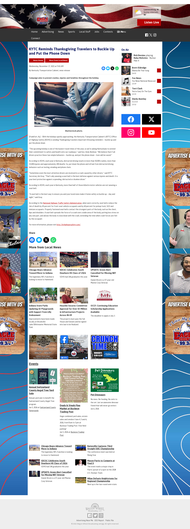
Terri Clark (137, 88)
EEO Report (99, 520)
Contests (108, 31)
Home (34, 31)
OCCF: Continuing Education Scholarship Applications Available (105, 300)
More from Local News (58, 60)
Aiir (103, 524)
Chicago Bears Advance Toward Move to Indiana (43, 263)
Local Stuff (84, 31)
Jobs (96, 31)
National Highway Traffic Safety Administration (62, 203)
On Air (120, 31)
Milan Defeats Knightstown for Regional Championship (102, 479)
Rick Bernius (139, 55)
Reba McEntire (141, 58)
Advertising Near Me (84, 520)
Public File (109, 520)
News (61, 31)
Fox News (136, 78)
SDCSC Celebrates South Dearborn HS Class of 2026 (74, 263)
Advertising (48, 31)
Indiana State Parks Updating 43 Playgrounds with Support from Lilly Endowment (43, 302)
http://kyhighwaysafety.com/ (68, 225)
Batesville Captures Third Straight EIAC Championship (100, 447)
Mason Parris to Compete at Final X (101, 461)
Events (33, 364)
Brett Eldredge (139, 68)
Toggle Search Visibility (159, 35)
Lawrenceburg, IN (151, 10)
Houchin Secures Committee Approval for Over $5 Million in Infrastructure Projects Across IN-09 (74, 302)
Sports (71, 31)
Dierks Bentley (139, 99)
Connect (35, 38)
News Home (38, 60)
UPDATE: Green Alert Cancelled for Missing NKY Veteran (105, 264)
